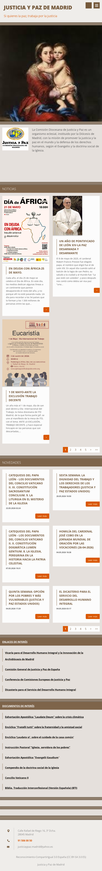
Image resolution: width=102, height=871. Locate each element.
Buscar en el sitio (89, 5)
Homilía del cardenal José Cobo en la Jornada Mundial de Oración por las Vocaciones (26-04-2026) (76, 539)
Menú (97, 5)
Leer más (42, 516)
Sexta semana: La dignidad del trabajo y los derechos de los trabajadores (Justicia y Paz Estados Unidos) (77, 483)
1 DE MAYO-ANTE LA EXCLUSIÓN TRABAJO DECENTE (23, 396)
